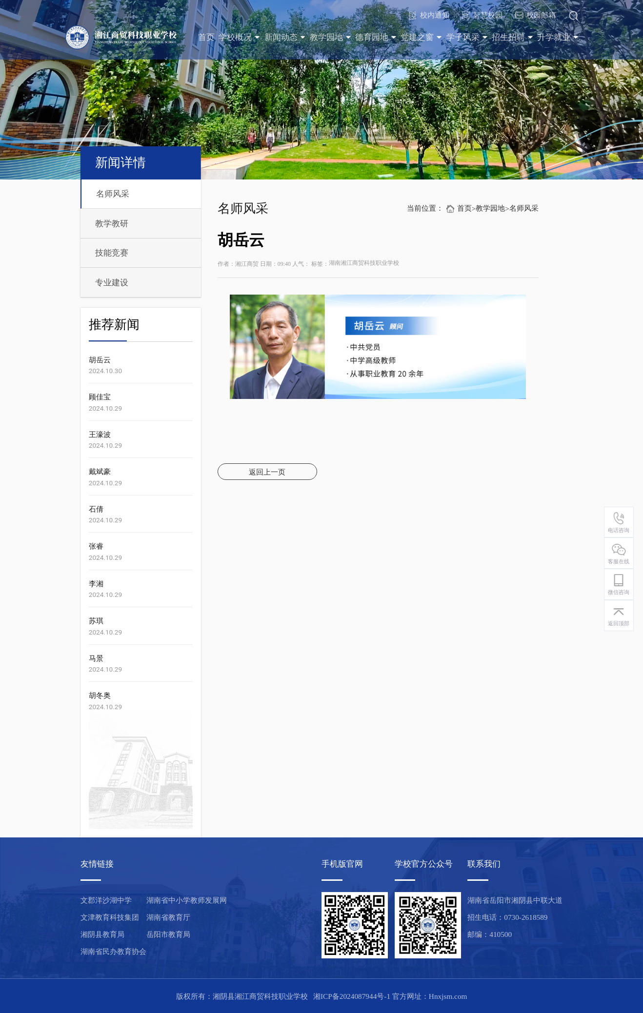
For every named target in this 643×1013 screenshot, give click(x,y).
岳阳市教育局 (168, 934)
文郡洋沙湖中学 (106, 900)
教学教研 (111, 223)
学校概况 (239, 37)
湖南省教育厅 (168, 917)
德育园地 (376, 37)
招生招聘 (512, 37)
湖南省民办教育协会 (113, 951)
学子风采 (467, 37)
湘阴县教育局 (102, 934)
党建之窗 (421, 37)
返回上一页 (267, 472)
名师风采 (112, 194)
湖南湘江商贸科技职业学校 (364, 262)
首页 (206, 37)
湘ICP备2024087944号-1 (351, 996)
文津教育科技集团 (109, 917)
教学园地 (330, 37)
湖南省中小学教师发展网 (186, 900)
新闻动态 (285, 37)
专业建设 (111, 282)
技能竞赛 (111, 253)
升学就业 (558, 37)
